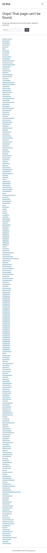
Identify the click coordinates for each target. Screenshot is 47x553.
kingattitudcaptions (8, 82)
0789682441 (6, 310)
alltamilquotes (6, 399)
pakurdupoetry (7, 110)
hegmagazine (6, 409)
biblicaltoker (6, 504)
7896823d (5, 229)
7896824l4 (5, 245)
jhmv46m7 (5, 227)
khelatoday (5, 51)
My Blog (6, 4)
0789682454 (6, 333)
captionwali (5, 114)
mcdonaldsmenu (7, 531)
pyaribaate (5, 250)
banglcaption (6, 167)
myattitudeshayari (8, 252)
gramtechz (5, 494)
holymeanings (6, 270)
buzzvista (5, 116)
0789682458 (6, 341)
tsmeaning (5, 419)
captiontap (5, 464)
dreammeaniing (7, 472)
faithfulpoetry (6, 183)
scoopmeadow (6, 430)
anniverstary (6, 517)
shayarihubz (6, 440)
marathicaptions (7, 189)
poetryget (5, 541)
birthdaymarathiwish (8, 195)
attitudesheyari (7, 387)
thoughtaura (6, 254)
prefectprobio (6, 90)
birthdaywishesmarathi (9, 537)
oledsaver (5, 262)
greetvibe (5, 150)
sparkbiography (7, 128)
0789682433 (6, 294)
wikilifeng (5, 72)
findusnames (6, 533)
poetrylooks (6, 381)
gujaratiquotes (7, 187)
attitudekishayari (7, 413)
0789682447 (6, 320)
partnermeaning (7, 138)
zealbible (5, 130)
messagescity (6, 284)
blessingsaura (6, 448)
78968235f (5, 233)
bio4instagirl (6, 185)
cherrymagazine (7, 496)
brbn (3, 49)
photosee (5, 515)
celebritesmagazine (8, 118)
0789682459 (6, 343)
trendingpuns (6, 466)
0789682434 (6, 296)
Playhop (4, 482)
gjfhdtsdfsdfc (6, 225)
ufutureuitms (6, 391)
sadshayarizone (7, 142)
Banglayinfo (6, 41)
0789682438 (6, 304)
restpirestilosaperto (8, 61)
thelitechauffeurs (7, 173)
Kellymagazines (7, 512)
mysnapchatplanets (8, 480)
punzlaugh (5, 460)
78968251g (5, 235)
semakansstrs (6, 468)
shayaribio (5, 500)
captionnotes (6, 88)
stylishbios (5, 146)
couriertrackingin (7, 256)
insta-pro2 (5, 197)
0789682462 (6, 349)
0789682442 (6, 312)
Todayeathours (7, 478)
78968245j (5, 241)
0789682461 (6, 347)
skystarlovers (6, 434)
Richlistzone (6, 94)
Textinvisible (6, 157)
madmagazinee (7, 375)
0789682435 (6, 298)
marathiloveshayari (8, 98)
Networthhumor (7, 92)
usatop (4, 209)
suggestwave (6, 428)
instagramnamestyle (8, 486)
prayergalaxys (6, 456)
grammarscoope (7, 278)
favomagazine (6, 407)
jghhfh (4, 246)
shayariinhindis (7, 502)
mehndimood (6, 484)
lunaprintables (6, 272)
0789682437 (6, 302)
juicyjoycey (5, 379)
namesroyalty (6, 543)
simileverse (5, 389)
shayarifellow (6, 171)
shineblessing (6, 96)
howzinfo (5, 377)
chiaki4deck (6, 395)
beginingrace (6, 124)
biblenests (5, 426)
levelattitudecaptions (8, 84)
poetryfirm (5, 498)
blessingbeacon (7, 280)
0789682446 (6, 318)
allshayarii (5, 78)
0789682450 (6, 326)
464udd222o (6, 219)
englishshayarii (7, 264)
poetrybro (5, 126)
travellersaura (6, 393)
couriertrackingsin (8, 519)
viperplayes (5, 134)
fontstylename (6, 191)
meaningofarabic (7, 506)
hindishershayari (7, 63)
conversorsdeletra (8, 268)
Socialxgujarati (7, 155)
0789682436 (6, 300)
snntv (4, 205)
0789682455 (6, 336)
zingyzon (5, 361)
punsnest (5, 458)
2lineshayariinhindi (8, 423)
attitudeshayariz (7, 169)
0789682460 (6, 345)
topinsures (5, 68)
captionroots (6, 355)
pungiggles (5, 357)
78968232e (5, 231)
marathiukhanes (7, 148)
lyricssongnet (6, 371)
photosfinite (6, 45)
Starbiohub (5, 276)
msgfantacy (6, 159)
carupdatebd (6, 80)
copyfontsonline (7, 454)
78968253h (5, 237)
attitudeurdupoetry (8, 102)
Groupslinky (6, 488)
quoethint (5, 217)
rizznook (5, 401)
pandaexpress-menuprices (10, 258)
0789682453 (6, 332)
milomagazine (6, 132)
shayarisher (6, 163)
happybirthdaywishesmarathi (11, 492)
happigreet (5, 86)
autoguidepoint (7, 462)
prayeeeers (5, 444)
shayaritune (6, 510)
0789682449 (6, 324)
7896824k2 (5, 242)
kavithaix (5, 154)
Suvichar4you (6, 385)
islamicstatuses (7, 76)
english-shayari (7, 39)
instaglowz (5, 438)
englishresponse (7, 415)
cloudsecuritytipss (8, 274)
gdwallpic (5, 424)
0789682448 (6, 322)
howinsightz (6, 405)
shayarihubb (6, 203)
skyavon (4, 450)
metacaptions (6, 446)
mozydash (5, 55)
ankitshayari (6, 529)
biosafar (4, 527)
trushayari (5, 140)
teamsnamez (6, 120)
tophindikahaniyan (8, 108)
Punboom (5, 286)
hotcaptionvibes (7, 122)
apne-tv (4, 211)
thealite (4, 474)
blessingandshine (7, 442)
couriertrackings (7, 74)
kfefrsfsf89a (6, 221)
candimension (6, 539)
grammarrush (6, 136)
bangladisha (6, 59)
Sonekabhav (6, 43)
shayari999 (5, 53)
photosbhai (5, 106)
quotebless (5, 215)
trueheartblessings (8, 432)
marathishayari (7, 452)
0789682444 (6, 316)
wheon (4, 179)
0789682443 (6, 314)
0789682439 (6, 306)
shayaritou (5, 112)
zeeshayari (5, 367)
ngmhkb (5, 223)
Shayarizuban (6, 70)
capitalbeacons (7, 383)
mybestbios (6, 365)
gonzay (4, 470)
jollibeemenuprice (8, 521)
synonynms (5, 421)
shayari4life (6, 100)
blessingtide (6, 292)
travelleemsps (6, 411)
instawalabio (6, 181)
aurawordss (6, 436)
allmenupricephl (7, 508)
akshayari (5, 373)
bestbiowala (6, 144)
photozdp (5, 177)
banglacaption (6, 57)
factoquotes (6, 152)
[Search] (27, 30)
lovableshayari (6, 266)
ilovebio (4, 213)
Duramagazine (7, 514)
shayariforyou (6, 535)
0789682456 (6, 337)
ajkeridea (5, 175)
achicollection (6, 369)
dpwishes (5, 165)
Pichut (4, 353)
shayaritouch (6, 260)
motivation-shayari (8, 523)
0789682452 (6, 330)
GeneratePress (31, 550)
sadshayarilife (6, 490)
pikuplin (4, 417)
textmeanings (6, 288)
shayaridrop (6, 359)
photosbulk (5, 104)
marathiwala (6, 525)
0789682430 (6, 308)
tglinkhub (5, 47)
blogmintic (5, 207)
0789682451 (6, 328)
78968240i (5, 239)
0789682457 (6, 339)
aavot (4, 193)
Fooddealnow (6, 476)
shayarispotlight (7, 403)
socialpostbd (6, 66)
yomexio (5, 161)
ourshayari (5, 248)
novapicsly (5, 282)
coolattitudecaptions (8, 64)
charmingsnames (7, 363)
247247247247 (7, 351)
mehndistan (6, 397)
